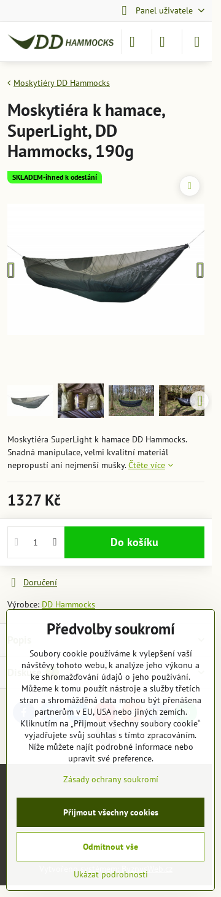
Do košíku (134, 542)
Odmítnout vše (110, 846)
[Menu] (197, 41)
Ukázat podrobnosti (111, 874)
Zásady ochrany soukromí (110, 779)
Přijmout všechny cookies (110, 812)
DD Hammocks (68, 604)
